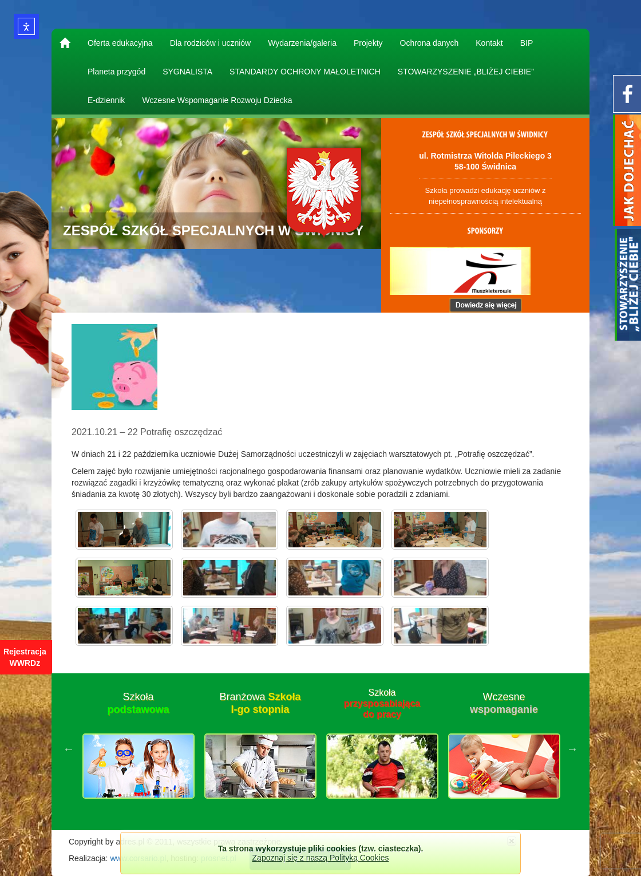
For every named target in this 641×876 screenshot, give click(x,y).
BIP (526, 43)
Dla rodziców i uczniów (210, 43)
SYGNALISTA (187, 71)
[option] (138, 749)
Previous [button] (68, 749)
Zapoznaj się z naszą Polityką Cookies (320, 857)
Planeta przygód (116, 71)
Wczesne (504, 703)
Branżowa (259, 703)
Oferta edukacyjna (120, 43)
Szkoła (138, 703)
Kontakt (489, 43)
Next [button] (572, 749)
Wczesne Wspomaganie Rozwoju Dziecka (217, 100)
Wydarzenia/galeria (302, 43)
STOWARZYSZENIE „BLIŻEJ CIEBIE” (466, 71)
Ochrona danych (429, 43)
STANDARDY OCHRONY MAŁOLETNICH (305, 71)
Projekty (368, 43)
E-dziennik (106, 100)
